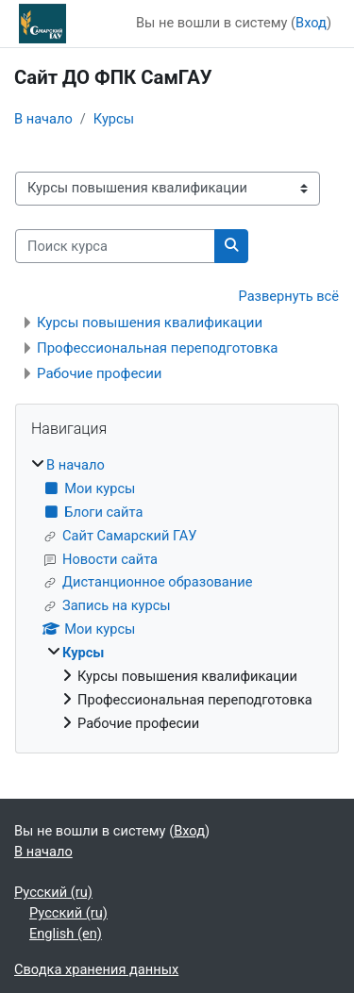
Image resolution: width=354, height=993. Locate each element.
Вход (311, 22)
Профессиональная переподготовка (157, 347)
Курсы (113, 118)
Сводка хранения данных (96, 969)
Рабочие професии (99, 373)
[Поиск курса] (115, 246)
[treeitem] (177, 595)
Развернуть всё (289, 296)
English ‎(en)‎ (65, 933)
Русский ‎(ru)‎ (53, 892)
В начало (43, 118)
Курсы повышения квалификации (149, 322)
